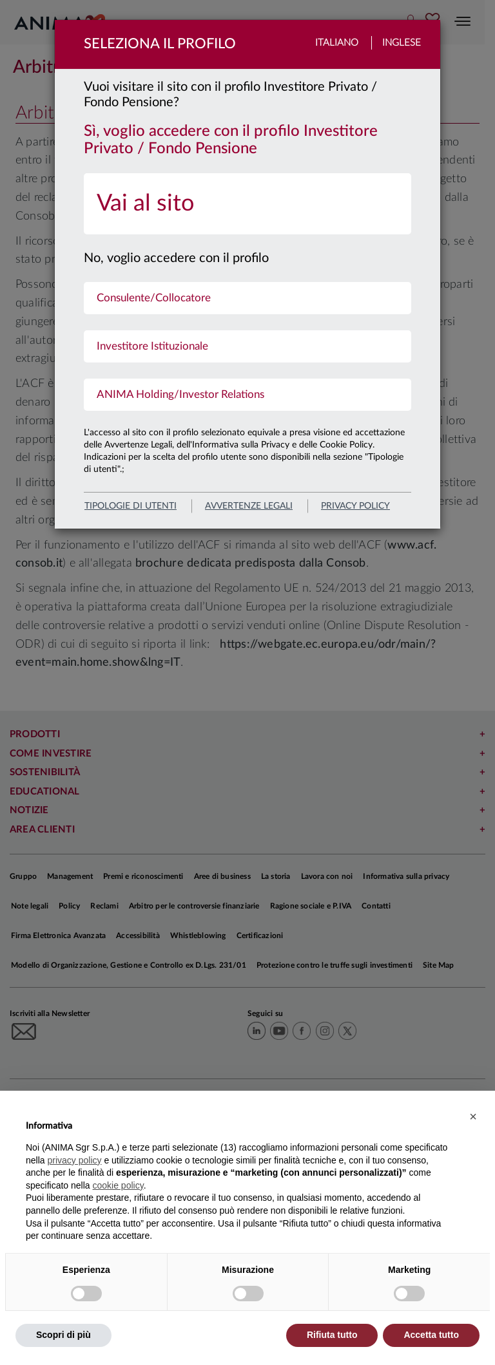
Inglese (401, 43)
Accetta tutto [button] (431, 1335)
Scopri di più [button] (63, 1335)
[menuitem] (247, 203)
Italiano (336, 43)
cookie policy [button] (118, 1185)
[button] (473, 1116)
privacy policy (355, 506)
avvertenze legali (249, 506)
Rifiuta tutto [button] (332, 1335)
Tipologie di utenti (130, 506)
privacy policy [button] (74, 1160)
